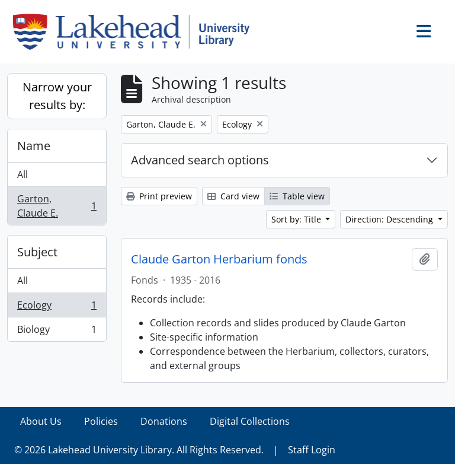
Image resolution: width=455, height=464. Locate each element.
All (22, 174)
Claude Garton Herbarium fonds (219, 259)
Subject (37, 252)
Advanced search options (200, 160)
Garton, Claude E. (57, 206)
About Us (41, 421)
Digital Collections (250, 421)
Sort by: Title (297, 219)
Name (33, 146)
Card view (233, 196)
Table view (297, 196)
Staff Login (311, 449)
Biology (57, 331)
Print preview (159, 196)
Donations (163, 421)
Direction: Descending (390, 219)
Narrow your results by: (57, 96)
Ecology (57, 307)
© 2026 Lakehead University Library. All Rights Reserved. (139, 449)
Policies (101, 421)
